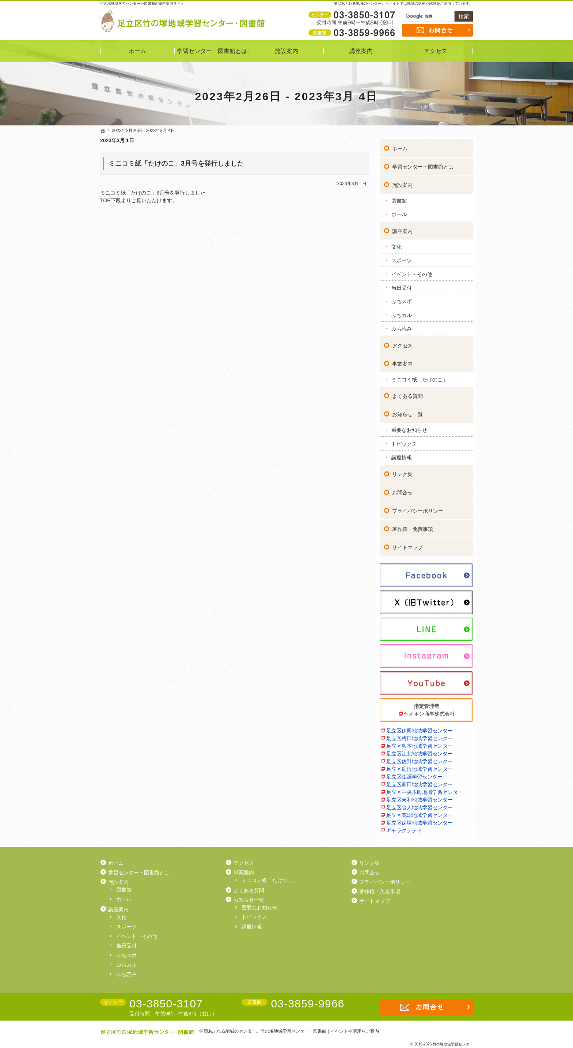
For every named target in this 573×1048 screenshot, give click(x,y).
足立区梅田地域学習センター (419, 736)
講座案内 (402, 228)
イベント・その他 (411, 271)
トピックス (404, 441)
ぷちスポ (401, 299)
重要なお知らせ (409, 427)
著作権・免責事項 (412, 526)
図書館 (399, 198)
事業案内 (402, 361)
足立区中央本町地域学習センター (424, 789)
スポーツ (401, 258)
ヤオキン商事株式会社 (429, 711)
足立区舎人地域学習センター (419, 805)
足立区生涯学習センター (414, 774)
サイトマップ (407, 545)
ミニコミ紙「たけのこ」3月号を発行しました (176, 163)
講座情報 (401, 455)
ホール (399, 212)
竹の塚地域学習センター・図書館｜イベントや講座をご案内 (320, 1031)
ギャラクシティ (404, 828)
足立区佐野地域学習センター (419, 759)
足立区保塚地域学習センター (419, 820)
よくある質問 (407, 393)
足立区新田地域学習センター (419, 782)
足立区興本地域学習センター (419, 743)
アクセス (402, 343)
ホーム (399, 146)
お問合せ (402, 490)
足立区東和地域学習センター (419, 797)
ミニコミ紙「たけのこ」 (419, 377)
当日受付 (401, 285)
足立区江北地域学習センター (419, 751)
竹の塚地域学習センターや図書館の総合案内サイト (142, 3)
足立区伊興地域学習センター (419, 728)
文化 (396, 244)
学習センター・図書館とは (423, 164)
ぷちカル (401, 313)
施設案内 (402, 182)
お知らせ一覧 (407, 412)
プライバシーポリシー (417, 508)
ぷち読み (401, 326)
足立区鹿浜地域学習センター (419, 766)
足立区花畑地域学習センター (419, 812)
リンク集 (402, 472)
